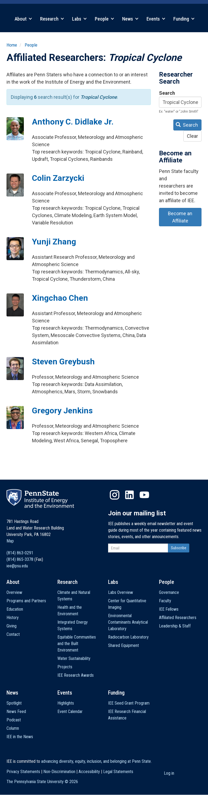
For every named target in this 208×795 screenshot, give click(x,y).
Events (156, 19)
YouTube (144, 494)
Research (52, 19)
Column (12, 728)
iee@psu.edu (17, 565)
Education (14, 609)
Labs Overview (120, 592)
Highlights (65, 703)
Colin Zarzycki (58, 178)
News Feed (16, 711)
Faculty (165, 600)
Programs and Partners (26, 600)
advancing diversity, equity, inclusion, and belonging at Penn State (96, 761)
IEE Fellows (168, 609)
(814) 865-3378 (19, 559)
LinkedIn (129, 494)
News (130, 19)
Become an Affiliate (180, 217)
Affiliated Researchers (177, 617)
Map (10, 541)
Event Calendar (70, 711)
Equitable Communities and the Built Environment (76, 643)
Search (167, 93)
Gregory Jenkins (62, 410)
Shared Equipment (123, 645)
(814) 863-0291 (19, 552)
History (12, 617)
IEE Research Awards (75, 675)
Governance (169, 592)
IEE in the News (19, 736)
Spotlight (14, 703)
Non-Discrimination (59, 771)
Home (11, 45)
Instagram (114, 494)
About (23, 19)
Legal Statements (118, 771)
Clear (192, 136)
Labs (79, 19)
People (104, 19)
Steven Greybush (63, 361)
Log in (169, 773)
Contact (13, 634)
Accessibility (89, 771)
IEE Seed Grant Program (129, 703)
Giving (11, 626)
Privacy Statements (23, 771)
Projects (64, 666)
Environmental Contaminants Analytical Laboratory (128, 622)
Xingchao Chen (60, 298)
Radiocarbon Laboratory (128, 637)
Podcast (13, 719)
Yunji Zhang (54, 241)
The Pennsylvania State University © (42, 781)
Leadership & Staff (175, 626)
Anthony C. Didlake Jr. (72, 121)
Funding (183, 19)
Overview (14, 592)
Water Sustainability (73, 658)
